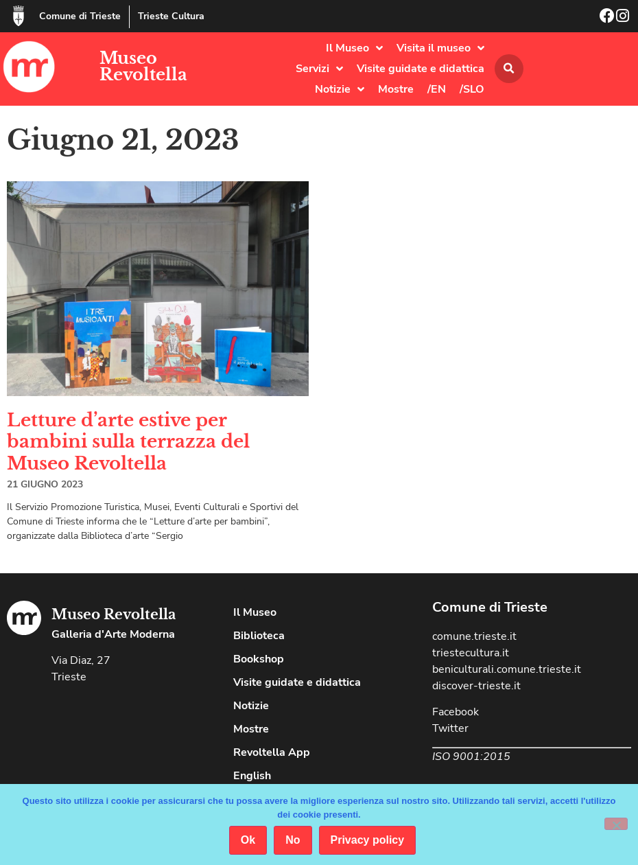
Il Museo (354, 48)
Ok (248, 840)
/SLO (472, 89)
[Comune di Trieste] (18, 15)
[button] (509, 68)
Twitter (450, 728)
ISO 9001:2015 (471, 756)
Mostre (396, 89)
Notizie (339, 89)
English (252, 775)
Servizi (319, 68)
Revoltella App (271, 752)
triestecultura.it (470, 652)
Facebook (455, 711)
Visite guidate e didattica (420, 68)
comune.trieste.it (474, 636)
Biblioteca (259, 635)
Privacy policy (368, 840)
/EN (436, 89)
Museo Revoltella (143, 66)
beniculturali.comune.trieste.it (506, 669)
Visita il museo (440, 48)
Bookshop (258, 659)
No (292, 840)
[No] (616, 824)
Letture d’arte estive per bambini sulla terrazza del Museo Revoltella (128, 441)
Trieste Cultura (171, 16)
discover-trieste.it (476, 685)
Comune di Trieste (80, 16)
